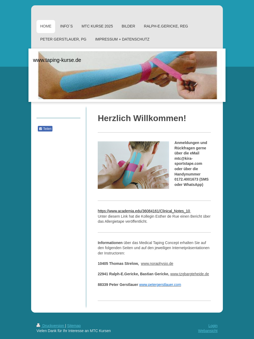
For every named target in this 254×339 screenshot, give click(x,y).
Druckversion (50, 326)
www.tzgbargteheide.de (189, 274)
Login (213, 326)
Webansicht (208, 331)
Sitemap (74, 326)
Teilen (45, 129)
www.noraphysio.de (157, 263)
